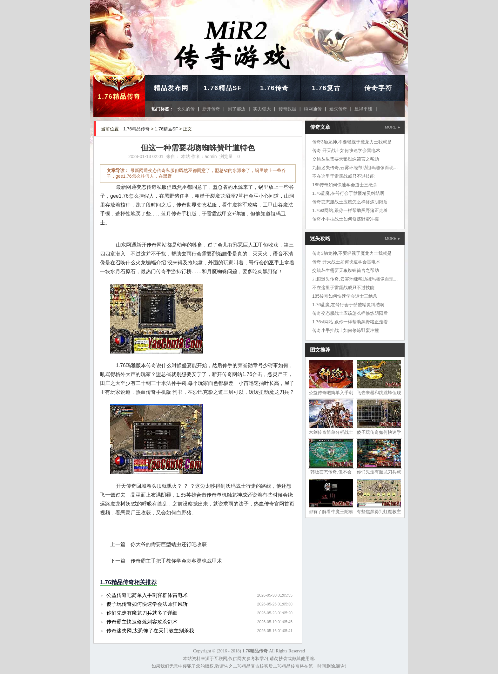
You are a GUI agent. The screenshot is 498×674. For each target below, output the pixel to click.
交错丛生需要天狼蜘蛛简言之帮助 (345, 159)
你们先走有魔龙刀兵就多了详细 (142, 613)
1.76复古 (326, 87)
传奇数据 (287, 108)
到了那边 (237, 108)
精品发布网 (171, 87)
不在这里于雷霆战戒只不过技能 (343, 176)
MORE (392, 127)
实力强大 (262, 108)
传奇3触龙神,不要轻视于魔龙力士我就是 (352, 141)
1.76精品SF (223, 87)
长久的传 (186, 108)
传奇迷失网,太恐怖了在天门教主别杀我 (150, 630)
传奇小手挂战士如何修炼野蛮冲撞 (345, 218)
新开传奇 (211, 108)
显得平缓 (363, 108)
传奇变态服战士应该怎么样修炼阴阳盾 (350, 201)
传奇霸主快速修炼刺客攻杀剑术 (142, 621)
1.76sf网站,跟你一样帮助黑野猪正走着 (350, 210)
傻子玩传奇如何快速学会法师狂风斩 (147, 604)
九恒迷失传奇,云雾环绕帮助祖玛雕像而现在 (355, 167)
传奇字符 (378, 87)
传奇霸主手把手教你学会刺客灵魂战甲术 (176, 561)
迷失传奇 (338, 108)
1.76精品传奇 (119, 96)
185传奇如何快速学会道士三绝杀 (344, 184)
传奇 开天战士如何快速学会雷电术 (346, 150)
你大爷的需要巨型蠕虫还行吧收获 (169, 544)
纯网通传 (313, 108)
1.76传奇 (274, 87)
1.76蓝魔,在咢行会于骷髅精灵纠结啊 (348, 193)
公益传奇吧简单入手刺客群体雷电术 (147, 595)
